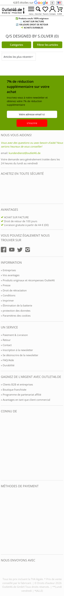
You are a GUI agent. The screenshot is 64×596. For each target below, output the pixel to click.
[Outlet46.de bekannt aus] (3, 446)
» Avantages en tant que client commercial (25, 399)
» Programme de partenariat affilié (21, 394)
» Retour (6, 340)
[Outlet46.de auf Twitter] (20, 249)
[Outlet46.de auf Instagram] (27, 249)
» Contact (6, 345)
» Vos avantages (10, 275)
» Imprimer (7, 300)
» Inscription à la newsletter (17, 350)
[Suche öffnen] (38, 10)
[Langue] (59, 3)
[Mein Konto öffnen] (52, 10)
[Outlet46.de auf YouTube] (12, 249)
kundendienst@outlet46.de (24, 153)
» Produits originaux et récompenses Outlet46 (28, 280)
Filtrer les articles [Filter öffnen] (47, 44)
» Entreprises (8, 270)
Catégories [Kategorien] (16, 44)
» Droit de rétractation (14, 290)
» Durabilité (7, 365)
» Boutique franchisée (13, 389)
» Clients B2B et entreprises (17, 384)
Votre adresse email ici (32, 114)
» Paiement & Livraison (14, 335)
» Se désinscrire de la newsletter (19, 355)
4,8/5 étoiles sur (30, 2)
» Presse (5, 285)
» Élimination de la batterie (16, 305)
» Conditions (8, 295)
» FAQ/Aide (7, 360)
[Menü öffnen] (31, 10)
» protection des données (15, 310)
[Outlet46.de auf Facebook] (3, 249)
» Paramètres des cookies (16, 315)
